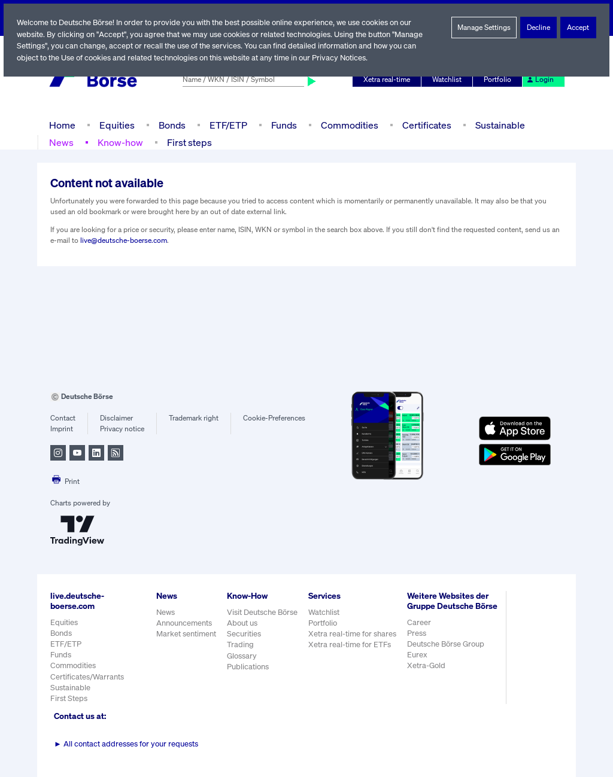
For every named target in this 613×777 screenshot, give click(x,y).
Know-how (119, 142)
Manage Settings (484, 27)
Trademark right (194, 418)
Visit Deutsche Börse (263, 612)
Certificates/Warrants (86, 676)
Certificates (426, 125)
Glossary (242, 655)
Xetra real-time (389, 79)
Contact (62, 418)
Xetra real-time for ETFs (351, 644)
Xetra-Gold (427, 675)
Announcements (184, 622)
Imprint (61, 429)
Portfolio (499, 79)
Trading (240, 644)
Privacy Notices (344, 57)
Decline (539, 27)
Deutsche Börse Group (447, 654)
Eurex (418, 664)
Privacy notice (121, 429)
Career (420, 631)
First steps (188, 142)
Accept (579, 27)
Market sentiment (186, 633)
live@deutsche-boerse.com (123, 240)
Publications (248, 666)
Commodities (349, 125)
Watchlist (449, 79)
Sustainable (499, 125)
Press (418, 643)
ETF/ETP (227, 125)
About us (242, 622)
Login (540, 79)
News (61, 142)
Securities (244, 633)
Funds (284, 125)
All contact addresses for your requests (126, 743)
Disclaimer (116, 418)
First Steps (68, 698)
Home (62, 125)
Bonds (170, 125)
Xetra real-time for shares (353, 633)
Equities (116, 125)
